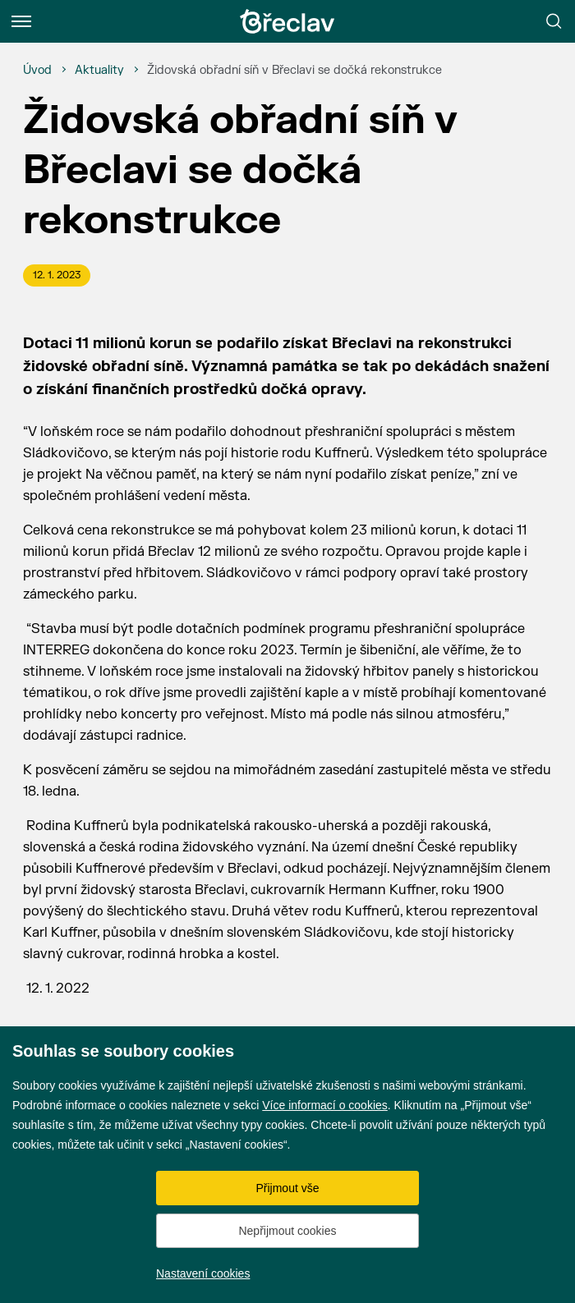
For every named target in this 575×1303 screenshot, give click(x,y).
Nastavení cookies (203, 1273)
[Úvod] (37, 70)
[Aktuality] (99, 70)
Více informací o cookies (325, 1105)
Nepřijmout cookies (287, 1230)
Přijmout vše (287, 1188)
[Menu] (21, 21)
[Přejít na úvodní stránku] (287, 21)
